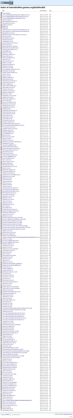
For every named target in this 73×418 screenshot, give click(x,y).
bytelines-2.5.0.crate (7, 65)
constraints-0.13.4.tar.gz (8, 82)
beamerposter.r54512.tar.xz (8, 54)
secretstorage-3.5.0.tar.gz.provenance (11, 324)
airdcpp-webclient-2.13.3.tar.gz (10, 42)
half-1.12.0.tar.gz (6, 159)
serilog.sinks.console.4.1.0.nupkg (10, 331)
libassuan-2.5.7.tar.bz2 (8, 199)
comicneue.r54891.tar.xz (8, 77)
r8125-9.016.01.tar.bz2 (7, 294)
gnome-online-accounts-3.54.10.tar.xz (11, 148)
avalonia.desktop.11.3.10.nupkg (9, 46)
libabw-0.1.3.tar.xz (7, 197)
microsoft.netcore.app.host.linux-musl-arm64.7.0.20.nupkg (16, 227)
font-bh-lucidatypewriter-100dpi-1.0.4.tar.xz (13, 125)
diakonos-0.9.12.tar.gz (7, 97)
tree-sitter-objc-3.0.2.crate (9, 373)
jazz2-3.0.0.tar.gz (6, 182)
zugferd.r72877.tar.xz (7, 408)
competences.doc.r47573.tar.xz (9, 80)
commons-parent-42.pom (7, 79)
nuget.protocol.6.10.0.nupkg (9, 255)
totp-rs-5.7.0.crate (7, 372)
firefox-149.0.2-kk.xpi (7, 116)
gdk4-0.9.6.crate (6, 135)
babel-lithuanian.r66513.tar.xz (9, 49)
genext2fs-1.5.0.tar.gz (7, 140)
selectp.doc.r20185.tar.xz (8, 326)
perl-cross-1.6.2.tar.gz (8, 275)
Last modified (43, 10)
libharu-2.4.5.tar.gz (7, 202)
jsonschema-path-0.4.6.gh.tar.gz (10, 187)
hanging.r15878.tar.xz (7, 163)
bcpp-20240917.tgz (6, 51)
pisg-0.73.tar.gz (6, 278)
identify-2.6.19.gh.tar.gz (8, 172)
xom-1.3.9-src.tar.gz (7, 398)
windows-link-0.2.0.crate (8, 388)
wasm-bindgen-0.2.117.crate (8, 387)
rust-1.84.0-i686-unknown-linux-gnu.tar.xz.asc (13, 314)
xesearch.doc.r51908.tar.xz (8, 395)
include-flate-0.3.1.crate (8, 176)
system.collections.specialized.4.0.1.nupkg (12, 349)
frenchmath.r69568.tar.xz (8, 131)
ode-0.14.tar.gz (6, 260)
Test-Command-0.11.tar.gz (8, 37)
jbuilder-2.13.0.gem (7, 184)
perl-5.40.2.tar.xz (6, 273)
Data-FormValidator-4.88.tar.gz (9, 21)
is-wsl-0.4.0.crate (6, 179)
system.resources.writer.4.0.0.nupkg (11, 357)
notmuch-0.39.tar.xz (7, 252)
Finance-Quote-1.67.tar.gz (8, 23)
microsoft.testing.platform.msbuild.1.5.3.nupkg (13, 228)
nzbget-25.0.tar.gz (6, 258)
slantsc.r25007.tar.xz (7, 334)
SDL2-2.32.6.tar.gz (6, 36)
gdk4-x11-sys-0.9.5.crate (8, 136)
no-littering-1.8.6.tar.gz (8, 250)
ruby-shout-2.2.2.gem (7, 303)
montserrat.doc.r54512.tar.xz (9, 235)
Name (3, 10)
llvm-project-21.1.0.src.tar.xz (9, 209)
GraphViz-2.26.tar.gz (7, 24)
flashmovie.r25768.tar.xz (8, 121)
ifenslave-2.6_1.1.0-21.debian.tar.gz (11, 174)
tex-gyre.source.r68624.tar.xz (9, 364)
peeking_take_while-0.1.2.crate (9, 271)
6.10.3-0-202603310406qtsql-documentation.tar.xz (14, 18)
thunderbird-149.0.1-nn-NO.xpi (9, 367)
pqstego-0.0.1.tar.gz (7, 283)
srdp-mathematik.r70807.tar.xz (9, 341)
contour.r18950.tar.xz (7, 84)
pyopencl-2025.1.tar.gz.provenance (10, 286)
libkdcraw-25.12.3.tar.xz (8, 204)
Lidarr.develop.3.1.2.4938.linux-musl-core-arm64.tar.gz (15, 31)
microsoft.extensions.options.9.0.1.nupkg (12, 222)
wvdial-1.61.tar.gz (6, 393)
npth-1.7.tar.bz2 (6, 253)
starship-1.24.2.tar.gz (7, 344)
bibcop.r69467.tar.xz (7, 56)
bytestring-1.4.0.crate (7, 67)
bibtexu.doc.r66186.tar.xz (8, 57)
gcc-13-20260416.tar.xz (7, 133)
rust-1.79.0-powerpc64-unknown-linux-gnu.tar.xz (13, 313)
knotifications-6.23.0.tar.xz (9, 192)
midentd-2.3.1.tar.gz (7, 230)
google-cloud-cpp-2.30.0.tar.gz (9, 154)
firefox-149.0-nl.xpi (7, 115)
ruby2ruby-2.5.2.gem (7, 306)
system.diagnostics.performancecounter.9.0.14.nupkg (14, 352)
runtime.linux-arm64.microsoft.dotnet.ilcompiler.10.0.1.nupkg (17, 308)
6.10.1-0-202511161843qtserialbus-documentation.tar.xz (15, 16)
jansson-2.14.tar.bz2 (7, 181)
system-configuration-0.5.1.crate (10, 347)
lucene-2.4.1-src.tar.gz (8, 214)
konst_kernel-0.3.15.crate (8, 194)
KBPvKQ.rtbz (5, 26)
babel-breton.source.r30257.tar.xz (10, 47)
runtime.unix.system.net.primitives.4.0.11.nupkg (14, 309)
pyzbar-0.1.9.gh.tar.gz (7, 289)
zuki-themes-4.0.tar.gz (7, 410)
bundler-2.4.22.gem (6, 62)
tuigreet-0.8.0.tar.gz (7, 377)
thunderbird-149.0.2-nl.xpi (8, 369)
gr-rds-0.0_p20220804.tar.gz (9, 156)
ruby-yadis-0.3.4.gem (7, 304)
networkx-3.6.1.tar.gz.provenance (10, 248)
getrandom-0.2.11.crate (7, 143)
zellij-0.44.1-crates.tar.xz (9, 403)
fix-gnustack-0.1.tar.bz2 (8, 120)
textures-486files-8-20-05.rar (9, 365)
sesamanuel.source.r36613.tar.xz (10, 332)
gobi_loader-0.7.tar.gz (7, 151)
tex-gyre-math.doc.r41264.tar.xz (10, 362)
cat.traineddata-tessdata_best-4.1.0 (11, 69)
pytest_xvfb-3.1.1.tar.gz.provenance (11, 288)
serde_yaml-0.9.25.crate (8, 327)
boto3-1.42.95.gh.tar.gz (8, 60)
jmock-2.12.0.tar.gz (7, 186)
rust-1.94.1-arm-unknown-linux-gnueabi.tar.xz (13, 319)
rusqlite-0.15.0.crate (7, 311)
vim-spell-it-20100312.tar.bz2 (9, 385)
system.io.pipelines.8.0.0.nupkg (10, 354)
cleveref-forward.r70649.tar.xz (9, 72)
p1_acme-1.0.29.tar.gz (7, 270)
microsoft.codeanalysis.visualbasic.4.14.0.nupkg (14, 219)
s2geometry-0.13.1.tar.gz (8, 322)
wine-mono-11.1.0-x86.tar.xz (9, 390)
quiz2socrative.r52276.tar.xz (9, 293)
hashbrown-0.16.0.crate (7, 164)
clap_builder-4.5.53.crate (8, 70)
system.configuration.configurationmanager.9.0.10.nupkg (15, 350)
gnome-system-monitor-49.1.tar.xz (10, 149)
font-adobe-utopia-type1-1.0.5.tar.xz (11, 123)
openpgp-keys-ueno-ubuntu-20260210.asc (11, 265)
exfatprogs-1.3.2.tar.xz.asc (9, 103)
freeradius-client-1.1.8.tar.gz (9, 128)
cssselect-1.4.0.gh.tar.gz (8, 90)
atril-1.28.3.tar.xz (7, 44)
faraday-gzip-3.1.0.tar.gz (8, 105)
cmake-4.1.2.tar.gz (6, 75)
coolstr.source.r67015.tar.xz (9, 85)
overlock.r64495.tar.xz (7, 268)
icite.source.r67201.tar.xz (8, 171)
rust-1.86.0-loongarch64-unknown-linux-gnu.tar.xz (14, 317)
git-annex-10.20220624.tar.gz (9, 144)
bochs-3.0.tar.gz (6, 59)
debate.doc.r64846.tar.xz (8, 92)
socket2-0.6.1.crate (7, 336)
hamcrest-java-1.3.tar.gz (8, 161)
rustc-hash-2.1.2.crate (7, 321)
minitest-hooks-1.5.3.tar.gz (9, 232)
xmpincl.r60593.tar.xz (7, 397)
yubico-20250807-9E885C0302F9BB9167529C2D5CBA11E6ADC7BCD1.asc (17, 400)
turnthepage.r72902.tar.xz (8, 378)
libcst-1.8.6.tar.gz (7, 200)
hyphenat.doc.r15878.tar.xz (8, 169)
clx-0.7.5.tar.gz (6, 74)
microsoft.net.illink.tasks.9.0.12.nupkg (12, 224)
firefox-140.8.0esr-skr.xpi (8, 112)
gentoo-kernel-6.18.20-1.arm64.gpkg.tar (11, 141)
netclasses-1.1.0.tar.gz (8, 245)
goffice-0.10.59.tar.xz (7, 153)
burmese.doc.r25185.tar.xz (8, 64)
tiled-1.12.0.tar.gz (7, 370)
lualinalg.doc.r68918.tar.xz (9, 212)
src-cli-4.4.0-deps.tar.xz (8, 339)
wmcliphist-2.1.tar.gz (7, 392)
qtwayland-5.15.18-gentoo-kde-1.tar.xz (11, 291)
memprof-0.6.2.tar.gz (7, 215)
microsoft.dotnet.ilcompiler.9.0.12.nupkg (12, 220)
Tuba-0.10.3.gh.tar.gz (7, 39)
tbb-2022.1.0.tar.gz (7, 359)
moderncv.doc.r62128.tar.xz (8, 233)
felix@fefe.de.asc (6, 108)
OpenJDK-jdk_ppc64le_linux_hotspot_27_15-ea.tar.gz (14, 34)
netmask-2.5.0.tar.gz (7, 247)
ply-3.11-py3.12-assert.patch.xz (10, 281)
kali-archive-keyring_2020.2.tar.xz (10, 191)
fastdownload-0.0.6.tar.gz (8, 107)
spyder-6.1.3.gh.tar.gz (7, 337)
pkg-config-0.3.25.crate (8, 280)
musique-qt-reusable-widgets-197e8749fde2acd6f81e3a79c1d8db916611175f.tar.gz (20, 237)
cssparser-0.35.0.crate (7, 88)
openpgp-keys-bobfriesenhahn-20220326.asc (12, 263)
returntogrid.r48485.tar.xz (8, 299)
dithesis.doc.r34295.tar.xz (8, 98)
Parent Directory (6, 13)
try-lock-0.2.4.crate (7, 375)
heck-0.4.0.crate (6, 168)
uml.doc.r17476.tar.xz (7, 380)
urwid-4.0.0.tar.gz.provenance (9, 382)
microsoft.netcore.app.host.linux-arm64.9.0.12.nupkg (15, 225)
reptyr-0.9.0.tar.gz (7, 298)
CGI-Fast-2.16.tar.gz (7, 19)
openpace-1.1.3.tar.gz (7, 261)
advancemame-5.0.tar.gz (7, 41)
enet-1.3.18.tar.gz (6, 100)
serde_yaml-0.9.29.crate (8, 329)
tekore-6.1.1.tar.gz (7, 360)
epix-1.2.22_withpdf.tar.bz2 (9, 102)
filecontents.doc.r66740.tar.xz (9, 110)
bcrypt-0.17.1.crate (7, 52)
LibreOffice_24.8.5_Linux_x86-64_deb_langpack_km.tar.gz (15, 29)
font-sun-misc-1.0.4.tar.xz (8, 126)
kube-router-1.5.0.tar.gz (8, 196)
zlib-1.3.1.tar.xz (6, 406)
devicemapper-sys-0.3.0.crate (9, 95)
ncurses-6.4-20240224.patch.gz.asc (10, 240)
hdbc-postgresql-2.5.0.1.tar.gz (9, 166)
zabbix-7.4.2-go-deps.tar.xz (9, 401)
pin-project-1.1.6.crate (8, 276)
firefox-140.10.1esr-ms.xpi (8, 113)
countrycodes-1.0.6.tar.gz (8, 87)
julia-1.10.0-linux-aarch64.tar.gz (10, 189)
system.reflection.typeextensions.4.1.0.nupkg (13, 355)
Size (50, 10)
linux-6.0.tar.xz (6, 205)
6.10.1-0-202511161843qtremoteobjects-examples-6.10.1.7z (16, 14)
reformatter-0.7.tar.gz (7, 296)
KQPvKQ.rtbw (5, 28)
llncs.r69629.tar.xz (7, 207)
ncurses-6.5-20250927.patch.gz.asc (10, 242)
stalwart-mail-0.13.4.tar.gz (9, 342)
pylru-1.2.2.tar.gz (6, 285)
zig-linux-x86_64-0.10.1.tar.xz (9, 405)
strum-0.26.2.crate (6, 345)
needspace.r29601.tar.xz (8, 243)
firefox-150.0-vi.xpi (7, 118)
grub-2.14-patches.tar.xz (8, 158)
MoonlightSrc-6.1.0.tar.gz (8, 32)
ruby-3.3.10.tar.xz (6, 301)
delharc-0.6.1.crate (7, 93)
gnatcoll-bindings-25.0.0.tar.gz (10, 146)
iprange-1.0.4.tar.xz (7, 177)
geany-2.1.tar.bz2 (6, 138)
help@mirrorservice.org (68, 414)
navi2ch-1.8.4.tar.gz (7, 238)
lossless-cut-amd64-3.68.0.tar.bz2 (10, 210)
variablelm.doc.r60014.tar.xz (9, 383)
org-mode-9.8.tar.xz (7, 266)
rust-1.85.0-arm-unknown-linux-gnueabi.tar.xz (13, 316)
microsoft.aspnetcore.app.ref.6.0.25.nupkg (12, 217)
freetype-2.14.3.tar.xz (7, 130)
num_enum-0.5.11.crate (7, 257)
